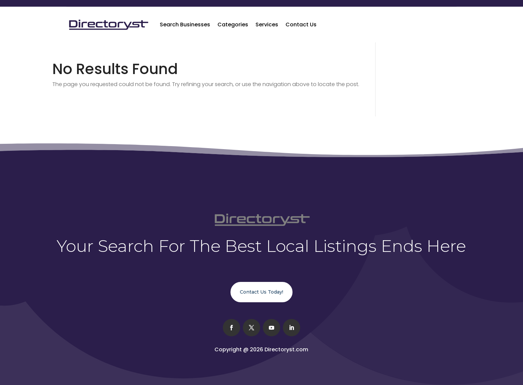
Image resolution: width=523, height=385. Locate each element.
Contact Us (301, 24)
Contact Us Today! (261, 292)
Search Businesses (185, 24)
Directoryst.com (286, 349)
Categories (232, 24)
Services (266, 24)
